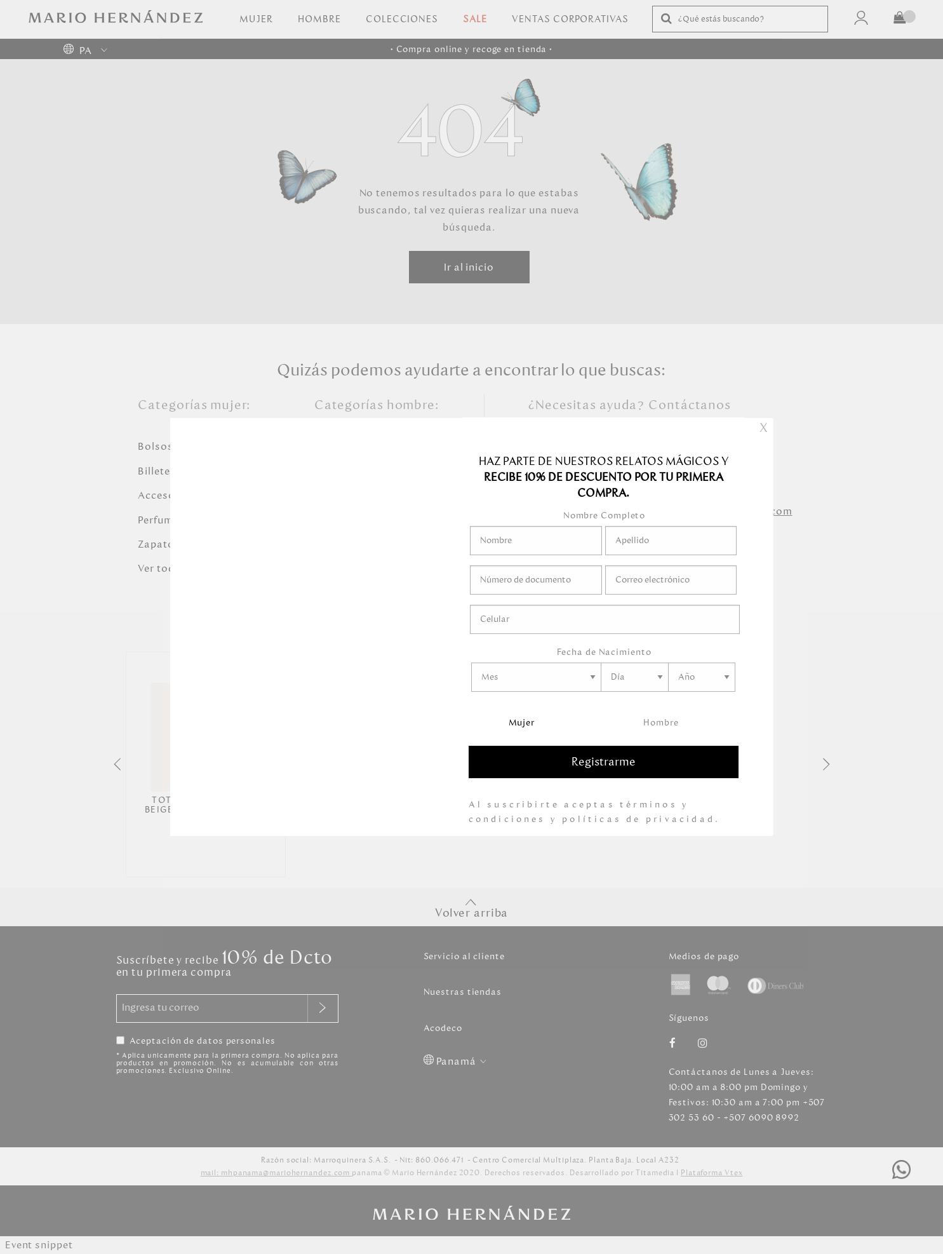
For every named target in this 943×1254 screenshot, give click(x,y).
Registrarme (604, 761)
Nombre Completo (604, 515)
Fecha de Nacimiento (604, 652)
